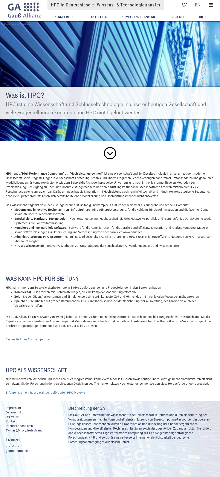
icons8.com (13, 446)
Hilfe (203, 17)
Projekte (177, 17)
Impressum (13, 408)
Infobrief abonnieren (19, 426)
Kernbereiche (65, 17)
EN (198, 4)
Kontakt (11, 421)
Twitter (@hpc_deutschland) (25, 430)
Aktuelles (99, 17)
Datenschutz (14, 412)
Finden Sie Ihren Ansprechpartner (28, 339)
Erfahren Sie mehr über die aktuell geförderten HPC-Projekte (45, 392)
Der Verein (12, 417)
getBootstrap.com (18, 451)
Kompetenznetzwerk (138, 17)
